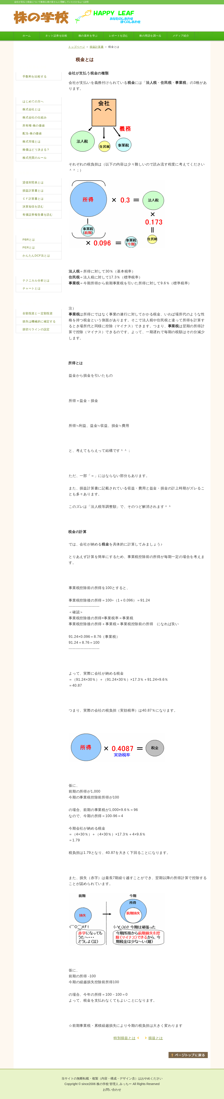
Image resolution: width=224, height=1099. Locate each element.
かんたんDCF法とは (36, 255)
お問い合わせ (112, 1089)
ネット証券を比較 (56, 35)
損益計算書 (97, 46)
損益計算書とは (33, 190)
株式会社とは (32, 109)
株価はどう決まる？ (36, 149)
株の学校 (102, 1084)
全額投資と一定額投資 (38, 313)
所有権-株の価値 (34, 125)
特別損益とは (125, 1038)
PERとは (29, 247)
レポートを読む (118, 35)
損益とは (155, 1038)
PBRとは (29, 239)
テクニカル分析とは (36, 280)
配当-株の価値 (32, 133)
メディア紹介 (181, 35)
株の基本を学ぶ (88, 35)
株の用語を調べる (150, 35)
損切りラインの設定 (36, 329)
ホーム (27, 35)
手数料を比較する (35, 76)
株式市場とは (32, 141)
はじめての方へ (33, 101)
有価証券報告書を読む (38, 214)
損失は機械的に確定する (39, 321)
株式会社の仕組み (35, 117)
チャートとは (32, 288)
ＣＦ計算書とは (33, 198)
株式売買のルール (35, 157)
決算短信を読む (33, 206)
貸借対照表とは (33, 182)
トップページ (76, 46)
